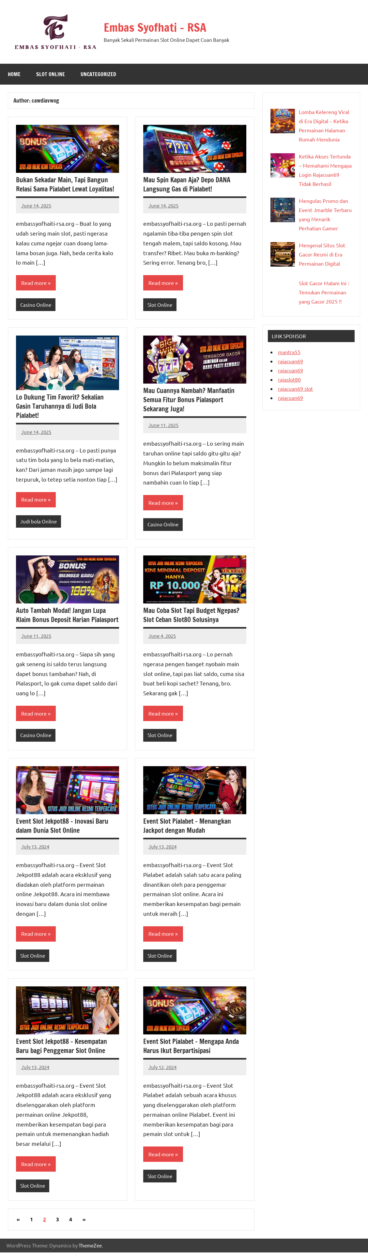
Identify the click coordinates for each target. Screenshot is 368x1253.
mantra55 (289, 352)
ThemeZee (90, 1246)
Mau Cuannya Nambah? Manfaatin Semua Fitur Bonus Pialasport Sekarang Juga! (189, 400)
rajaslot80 (289, 379)
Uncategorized (98, 74)
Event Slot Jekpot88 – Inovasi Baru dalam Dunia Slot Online (62, 826)
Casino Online (35, 305)
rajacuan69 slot (295, 388)
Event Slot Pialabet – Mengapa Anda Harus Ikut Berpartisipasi (191, 1046)
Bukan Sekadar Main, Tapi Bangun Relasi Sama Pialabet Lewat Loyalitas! (65, 184)
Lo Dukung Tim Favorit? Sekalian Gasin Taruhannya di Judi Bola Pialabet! (60, 406)
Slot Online (50, 74)
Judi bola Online (38, 522)
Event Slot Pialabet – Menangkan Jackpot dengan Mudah (187, 826)
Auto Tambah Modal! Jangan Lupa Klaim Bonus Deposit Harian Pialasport (67, 615)
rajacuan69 (290, 361)
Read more (34, 283)
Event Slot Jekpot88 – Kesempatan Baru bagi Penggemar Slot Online (61, 1046)
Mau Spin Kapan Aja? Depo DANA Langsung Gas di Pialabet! (186, 184)
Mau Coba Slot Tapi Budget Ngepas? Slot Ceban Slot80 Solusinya (191, 615)
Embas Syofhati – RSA (156, 27)
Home (14, 74)
